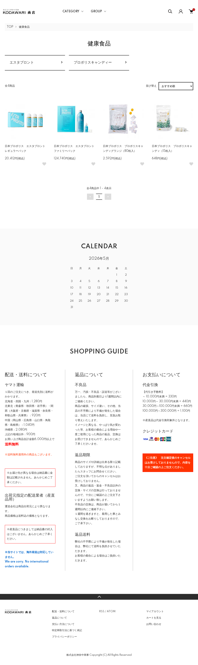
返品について (59, 617)
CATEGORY (71, 11)
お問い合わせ (153, 624)
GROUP (96, 11)
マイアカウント (155, 611)
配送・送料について (63, 611)
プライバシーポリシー (64, 636)
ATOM (111, 611)
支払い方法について (63, 624)
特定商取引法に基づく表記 (67, 630)
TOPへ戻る (99, 597)
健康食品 (24, 27)
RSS (101, 611)
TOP (10, 27)
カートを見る (153, 617)
